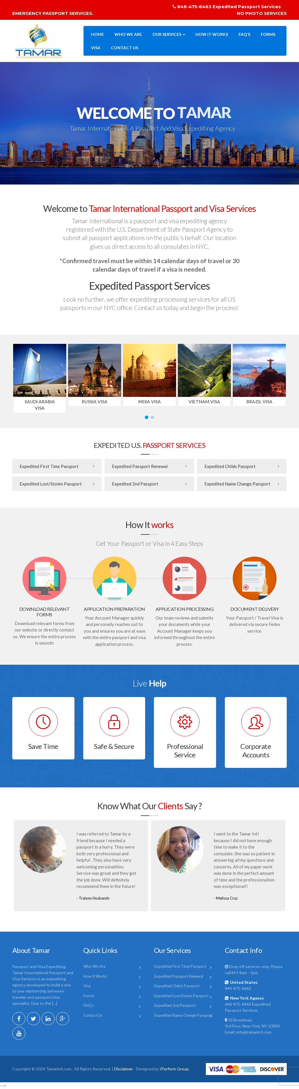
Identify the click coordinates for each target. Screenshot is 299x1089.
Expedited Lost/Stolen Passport (51, 483)
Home (97, 34)
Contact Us (124, 47)
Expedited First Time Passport (49, 466)
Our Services (168, 34)
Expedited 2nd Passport (135, 483)
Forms (268, 34)
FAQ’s (244, 34)
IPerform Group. (175, 1068)
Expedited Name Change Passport (237, 483)
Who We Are (128, 34)
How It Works (211, 34)
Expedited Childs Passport (229, 466)
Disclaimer (123, 1068)
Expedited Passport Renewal (140, 466)
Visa (95, 47)
